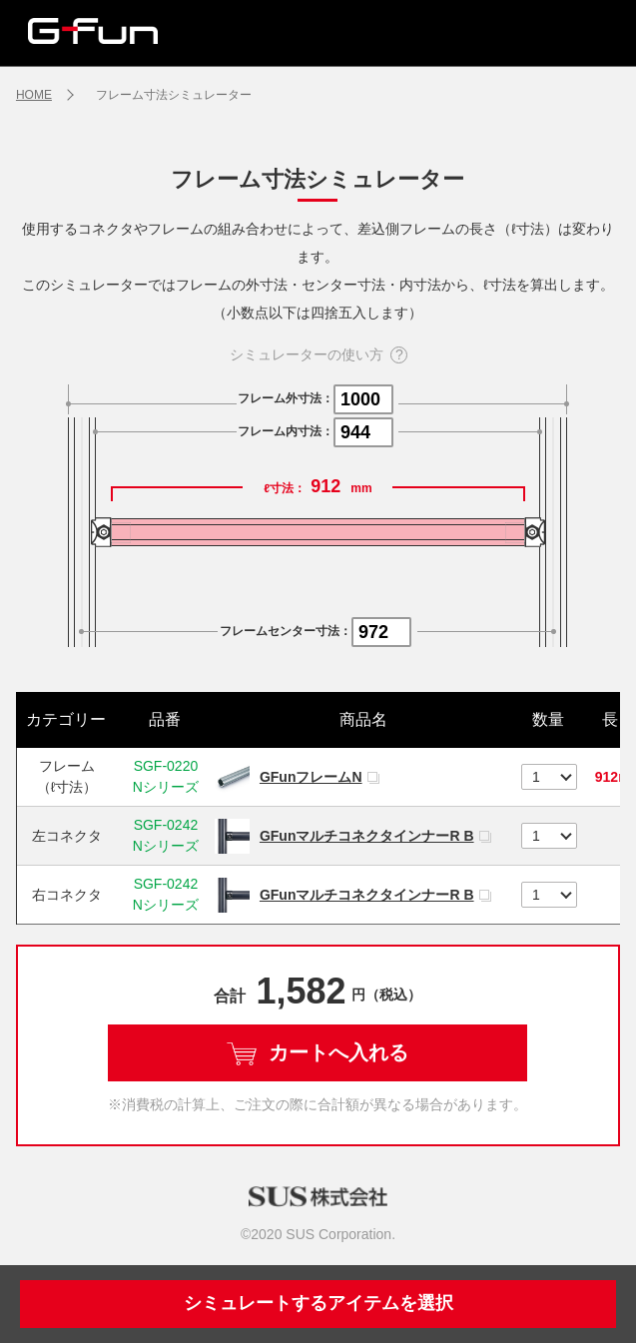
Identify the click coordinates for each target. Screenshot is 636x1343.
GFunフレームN (311, 777)
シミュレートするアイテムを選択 (318, 1303)
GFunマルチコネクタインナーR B (367, 836)
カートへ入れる (317, 1053)
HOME (34, 95)
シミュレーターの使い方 (306, 354)
